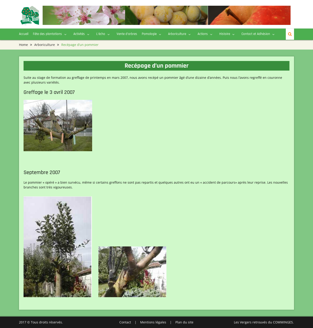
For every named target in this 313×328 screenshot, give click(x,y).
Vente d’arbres (127, 34)
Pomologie (149, 34)
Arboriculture (177, 34)
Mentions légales (153, 322)
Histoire (224, 34)
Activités (79, 34)
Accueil (23, 34)
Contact (125, 322)
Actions (203, 34)
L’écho (100, 34)
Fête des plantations (47, 34)
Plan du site (184, 322)
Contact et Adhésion (255, 34)
